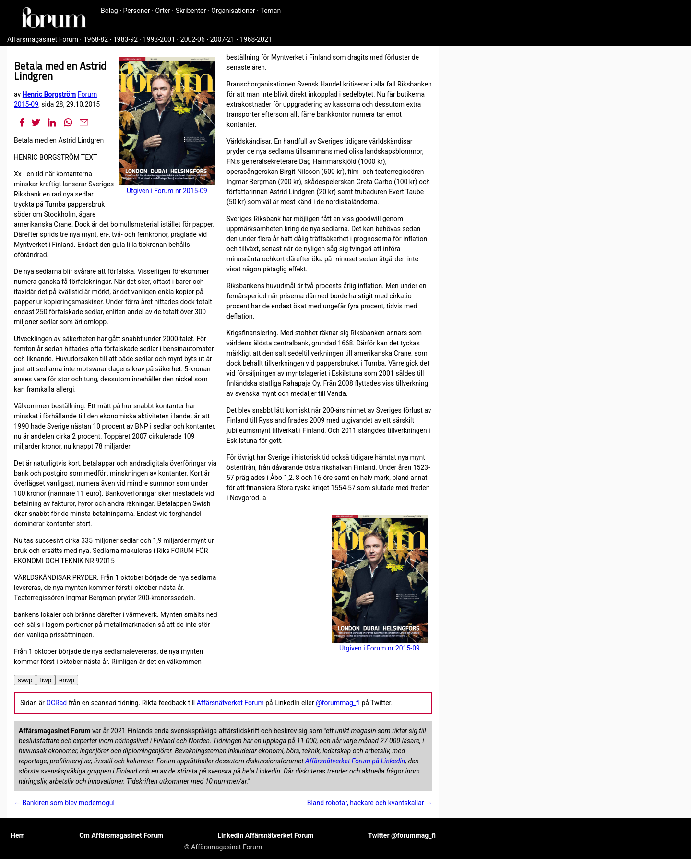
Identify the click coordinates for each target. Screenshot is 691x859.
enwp (66, 680)
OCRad (56, 703)
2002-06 (192, 39)
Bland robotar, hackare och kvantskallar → (369, 803)
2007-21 (222, 39)
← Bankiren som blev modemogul (64, 803)
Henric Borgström (49, 94)
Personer (136, 10)
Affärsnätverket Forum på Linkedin (355, 761)
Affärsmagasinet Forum (42, 39)
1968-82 (95, 39)
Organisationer (233, 10)
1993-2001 (159, 39)
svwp (25, 680)
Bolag (109, 10)
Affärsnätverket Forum (230, 703)
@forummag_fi (338, 703)
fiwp (45, 680)
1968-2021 (256, 39)
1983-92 (125, 39)
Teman (270, 10)
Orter (162, 10)
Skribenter (191, 10)
